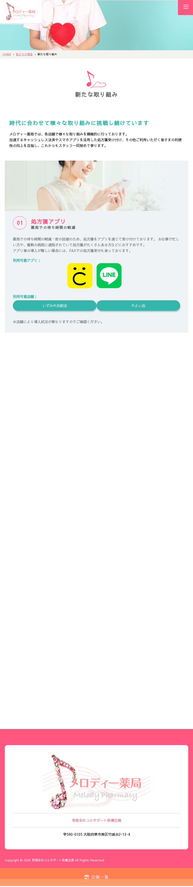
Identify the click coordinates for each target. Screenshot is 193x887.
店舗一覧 (96, 876)
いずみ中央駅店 (54, 305)
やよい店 (138, 305)
